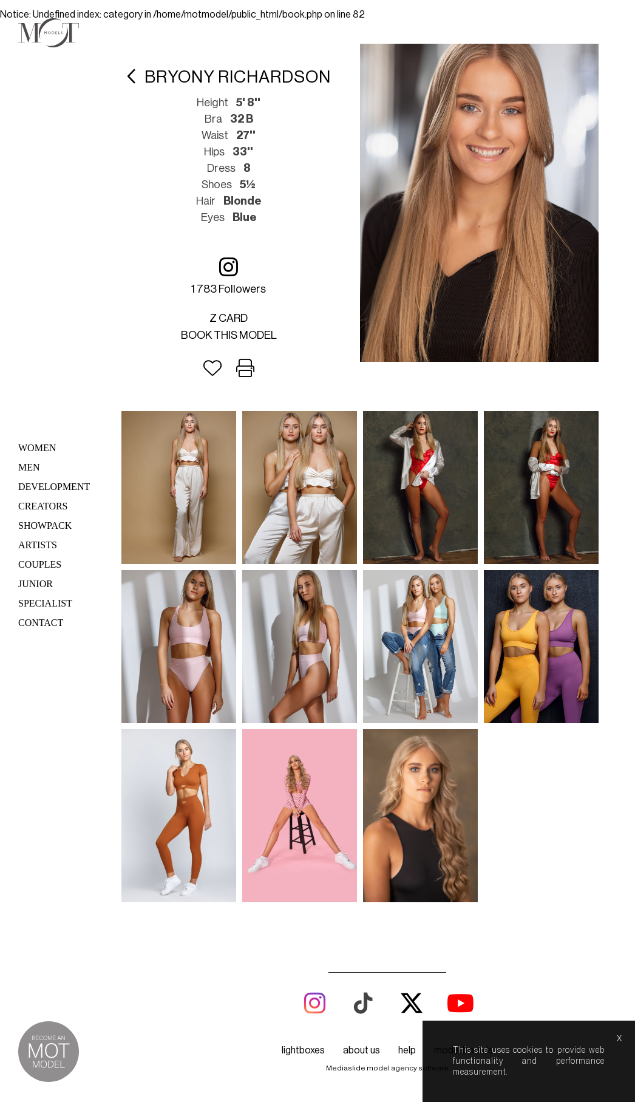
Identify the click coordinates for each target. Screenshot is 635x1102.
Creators (43, 506)
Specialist (45, 603)
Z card (228, 318)
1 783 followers (228, 275)
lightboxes (303, 1050)
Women (37, 448)
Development (54, 486)
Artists (37, 545)
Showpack (45, 525)
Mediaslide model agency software (387, 1068)
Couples (39, 564)
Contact (40, 622)
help (407, 1050)
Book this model (229, 335)
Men (29, 467)
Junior (35, 584)
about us (361, 1050)
